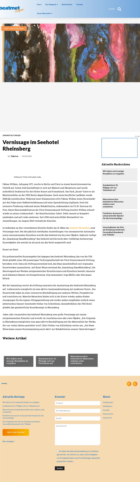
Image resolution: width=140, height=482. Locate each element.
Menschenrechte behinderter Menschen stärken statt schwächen (82, 359)
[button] (116, 9)
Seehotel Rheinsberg (79, 227)
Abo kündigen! (8, 436)
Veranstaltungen (17, 28)
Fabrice (14, 156)
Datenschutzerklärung (78, 451)
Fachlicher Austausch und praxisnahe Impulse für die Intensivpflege (114, 215)
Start (6, 28)
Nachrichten (44, 353)
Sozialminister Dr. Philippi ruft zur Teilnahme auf (47, 360)
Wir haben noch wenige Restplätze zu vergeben (17, 360)
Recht (9, 353)
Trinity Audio (27, 177)
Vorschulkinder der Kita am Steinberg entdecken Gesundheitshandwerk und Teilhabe (113, 230)
